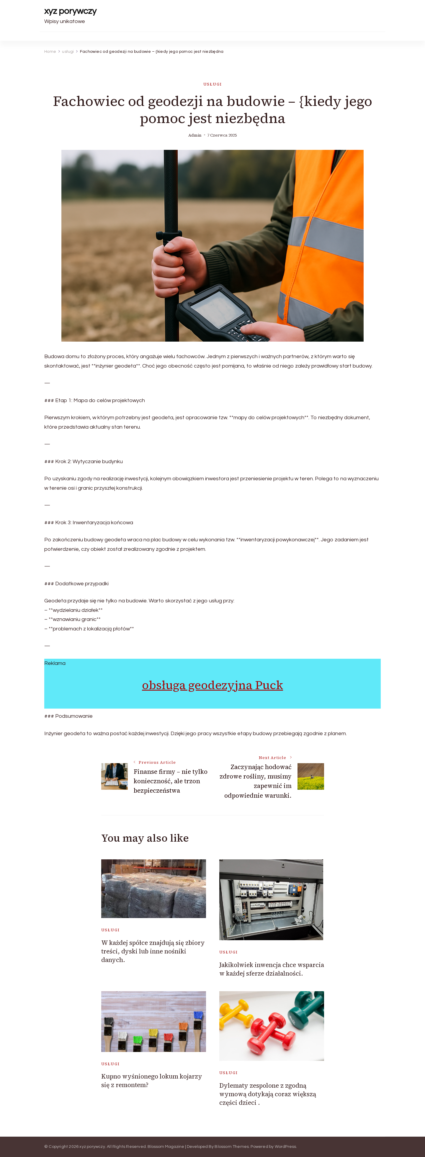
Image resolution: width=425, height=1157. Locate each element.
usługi (212, 84)
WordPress (285, 1147)
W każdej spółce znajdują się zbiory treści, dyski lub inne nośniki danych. (153, 951)
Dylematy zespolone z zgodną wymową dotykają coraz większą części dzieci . (267, 1094)
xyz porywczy (70, 11)
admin (195, 135)
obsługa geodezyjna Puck (212, 685)
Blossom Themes (232, 1147)
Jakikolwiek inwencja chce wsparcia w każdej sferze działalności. (271, 969)
